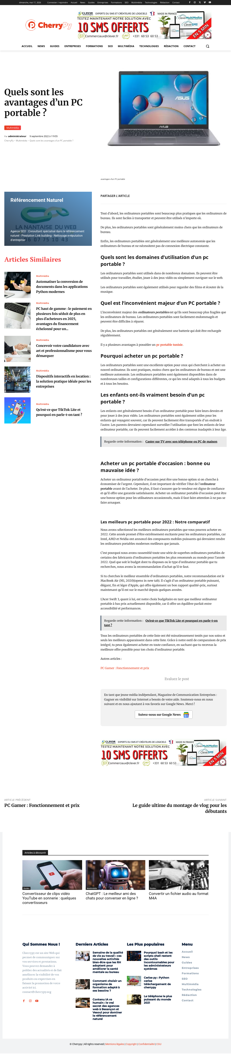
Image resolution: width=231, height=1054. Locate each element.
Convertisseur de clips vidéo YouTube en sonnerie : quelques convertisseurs (49, 898)
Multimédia (12, 128)
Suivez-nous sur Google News (163, 715)
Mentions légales (114, 1044)
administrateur (17, 136)
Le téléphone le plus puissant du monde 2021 (158, 1000)
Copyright (131, 1044)
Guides (26, 888)
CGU (158, 1044)
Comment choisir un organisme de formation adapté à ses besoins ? (107, 986)
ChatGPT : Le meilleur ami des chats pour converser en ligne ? (112, 895)
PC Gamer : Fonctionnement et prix (125, 668)
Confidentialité (146, 1044)
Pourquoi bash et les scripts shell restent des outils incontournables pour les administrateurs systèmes (159, 961)
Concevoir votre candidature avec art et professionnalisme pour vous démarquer (62, 355)
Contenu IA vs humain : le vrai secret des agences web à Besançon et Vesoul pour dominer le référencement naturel (107, 1009)
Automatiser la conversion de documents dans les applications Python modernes (63, 286)
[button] (207, 46)
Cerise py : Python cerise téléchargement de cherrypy (157, 983)
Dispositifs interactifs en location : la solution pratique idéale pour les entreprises (62, 386)
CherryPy (9, 140)
